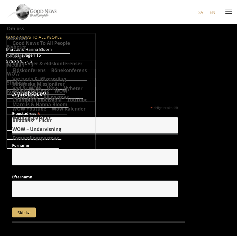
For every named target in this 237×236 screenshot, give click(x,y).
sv (200, 12)
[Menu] (227, 12)
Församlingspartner (35, 138)
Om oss (15, 28)
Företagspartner (31, 118)
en (212, 12)
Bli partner (56, 97)
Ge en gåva (25, 97)
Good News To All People (41, 43)
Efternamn (22, 177)
